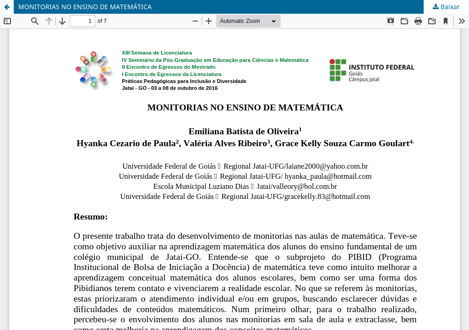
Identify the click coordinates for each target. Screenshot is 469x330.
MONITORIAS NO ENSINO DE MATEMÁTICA (85, 6)
